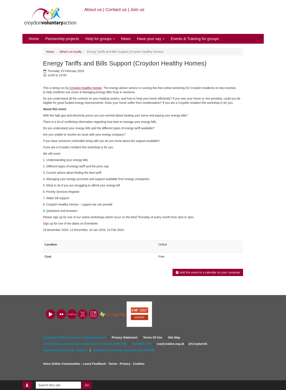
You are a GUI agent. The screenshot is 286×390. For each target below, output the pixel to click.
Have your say (150, 39)
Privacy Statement (125, 337)
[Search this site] (58, 385)
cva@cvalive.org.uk (170, 344)
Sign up (48, 223)
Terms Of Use (153, 337)
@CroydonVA (197, 344)
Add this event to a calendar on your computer (207, 272)
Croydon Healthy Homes (85, 88)
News (126, 39)
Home (34, 39)
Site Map (174, 337)
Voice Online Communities (61, 363)
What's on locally (70, 51)
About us (93, 9)
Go (87, 385)
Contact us (116, 9)
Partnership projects (62, 39)
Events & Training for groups (195, 39)
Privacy (125, 363)
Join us (137, 9)
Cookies (138, 363)
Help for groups (100, 39)
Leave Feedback (94, 363)
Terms (112, 363)
